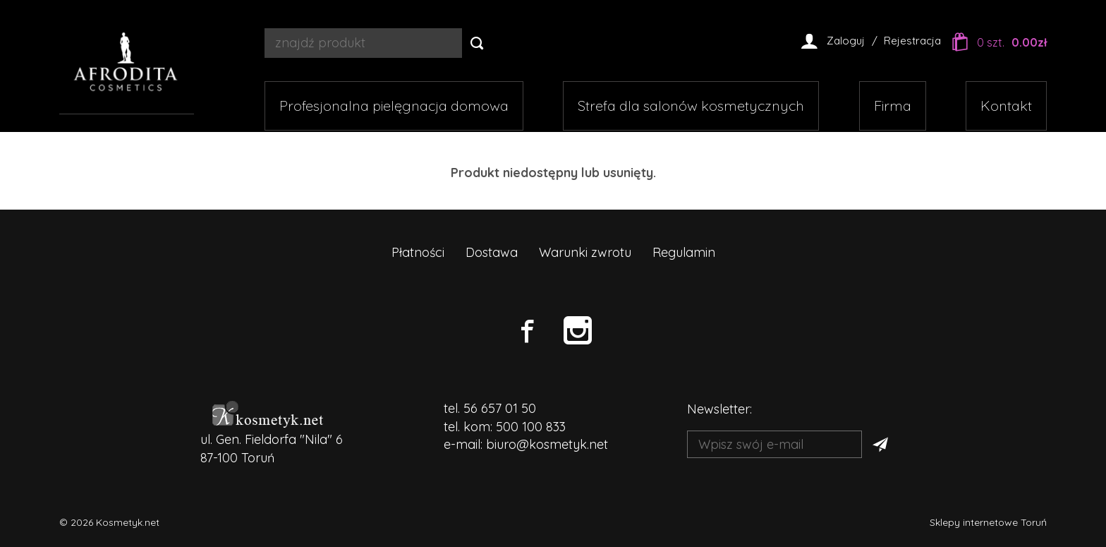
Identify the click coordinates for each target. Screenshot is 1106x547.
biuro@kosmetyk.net (547, 444)
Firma (892, 105)
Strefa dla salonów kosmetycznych (691, 105)
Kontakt (1006, 105)
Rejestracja (912, 40)
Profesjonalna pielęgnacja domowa (394, 105)
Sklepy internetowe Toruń (988, 522)
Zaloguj (846, 40)
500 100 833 (531, 427)
